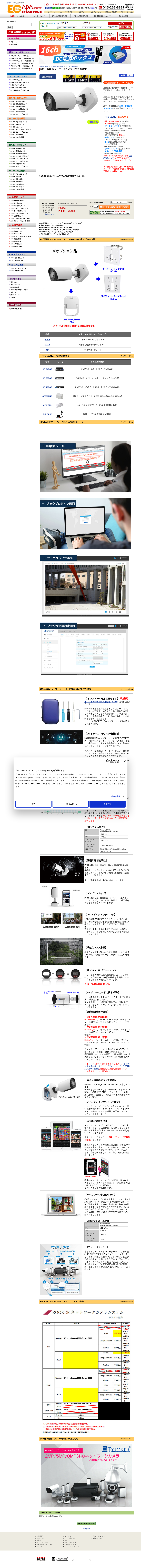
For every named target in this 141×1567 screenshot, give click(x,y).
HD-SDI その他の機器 (17, 137)
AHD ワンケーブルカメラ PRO (20, 218)
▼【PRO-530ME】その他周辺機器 (51, 225)
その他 (13, 297)
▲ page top (86, 1528)
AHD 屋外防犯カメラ (17, 203)
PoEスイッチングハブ (17, 85)
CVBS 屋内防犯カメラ (18, 260)
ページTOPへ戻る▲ (126, 239)
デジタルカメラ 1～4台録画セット (21, 56)
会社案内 (39, 1540)
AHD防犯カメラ (81, 16)
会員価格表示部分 (86, 186)
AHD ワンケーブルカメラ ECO (20, 221)
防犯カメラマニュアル (99, 1536)
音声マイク (14, 292)
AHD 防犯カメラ (16, 197)
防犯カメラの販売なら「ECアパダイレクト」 (25, 4)
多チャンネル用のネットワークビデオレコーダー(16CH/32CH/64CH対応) (107, 1066)
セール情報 (14, 38)
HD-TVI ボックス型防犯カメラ (20, 161)
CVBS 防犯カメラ (17, 254)
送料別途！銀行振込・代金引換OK (71, 8)
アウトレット (15, 42)
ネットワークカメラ (38, 16)
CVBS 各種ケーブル (17, 270)
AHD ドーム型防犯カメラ (18, 211)
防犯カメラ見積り (111, 12)
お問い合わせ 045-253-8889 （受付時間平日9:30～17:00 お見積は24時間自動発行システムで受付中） (116, 6)
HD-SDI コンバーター (17, 127)
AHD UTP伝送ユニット (18, 244)
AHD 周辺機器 (15, 225)
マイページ (51, 12)
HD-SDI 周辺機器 (17, 118)
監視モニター (15, 282)
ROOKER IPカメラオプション (20, 90)
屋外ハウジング (15, 284)
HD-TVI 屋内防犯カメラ (18, 148)
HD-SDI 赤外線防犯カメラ (19, 104)
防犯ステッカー (15, 295)
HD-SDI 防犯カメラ (18, 98)
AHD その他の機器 (16, 246)
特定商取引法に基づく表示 (44, 1544)
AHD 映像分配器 (16, 241)
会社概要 (81, 4)
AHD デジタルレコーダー (18, 228)
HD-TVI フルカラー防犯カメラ (20, 156)
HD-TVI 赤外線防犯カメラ (19, 153)
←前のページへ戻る (86, 1523)
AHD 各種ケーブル (16, 231)
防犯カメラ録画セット (19, 52)
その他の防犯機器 (123, 16)
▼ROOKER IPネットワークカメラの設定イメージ (56, 227)
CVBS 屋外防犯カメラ (18, 258)
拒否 (33, 804)
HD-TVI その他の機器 (17, 189)
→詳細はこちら (48, 214)
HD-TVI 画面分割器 (17, 179)
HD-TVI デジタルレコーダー (19, 174)
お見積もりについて (70, 1544)
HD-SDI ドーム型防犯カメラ (19, 109)
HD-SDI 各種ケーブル (17, 124)
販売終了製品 (15, 305)
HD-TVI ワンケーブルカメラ (19, 166)
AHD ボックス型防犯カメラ (19, 213)
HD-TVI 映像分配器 (17, 181)
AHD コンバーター (16, 234)
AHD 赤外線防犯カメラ (18, 206)
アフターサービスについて (72, 1546)
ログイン (81, 12)
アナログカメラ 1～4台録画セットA (22, 63)
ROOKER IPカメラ (17, 80)
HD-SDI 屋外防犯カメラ (18, 106)
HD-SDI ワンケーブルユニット (20, 132)
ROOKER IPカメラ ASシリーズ (20, 82)
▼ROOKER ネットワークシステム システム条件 (56, 232)
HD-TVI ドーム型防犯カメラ (19, 158)
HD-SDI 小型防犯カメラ (18, 111)
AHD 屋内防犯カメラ (17, 200)
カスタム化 (70, 804)
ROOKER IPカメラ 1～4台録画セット (22, 58)
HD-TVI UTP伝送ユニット (19, 184)
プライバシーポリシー (43, 1542)
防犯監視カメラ (44, 66)
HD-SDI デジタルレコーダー (19, 122)
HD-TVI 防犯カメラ (18, 145)
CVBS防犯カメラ (59, 16)
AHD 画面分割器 (16, 239)
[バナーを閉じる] (125, 761)
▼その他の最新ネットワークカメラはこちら (54, 234)
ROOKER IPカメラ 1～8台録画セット (22, 61)
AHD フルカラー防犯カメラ (19, 208)
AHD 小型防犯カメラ (17, 216)
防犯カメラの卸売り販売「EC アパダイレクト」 (47, 4)
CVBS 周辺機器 (16, 265)
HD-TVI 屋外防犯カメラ (18, 151)
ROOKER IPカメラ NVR (18, 87)
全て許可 (107, 804)
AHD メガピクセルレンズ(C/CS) (21, 236)
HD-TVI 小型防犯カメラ (18, 164)
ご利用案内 (55, 4)
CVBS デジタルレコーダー (19, 268)
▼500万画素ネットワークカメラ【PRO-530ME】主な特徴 (59, 230)
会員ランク (96, 12)
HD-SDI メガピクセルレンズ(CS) (21, 129)
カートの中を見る (66, 12)
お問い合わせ (92, 4)
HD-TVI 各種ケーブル (17, 176)
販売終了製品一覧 (16, 309)
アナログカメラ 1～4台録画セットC (22, 68)
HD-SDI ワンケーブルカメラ (19, 114)
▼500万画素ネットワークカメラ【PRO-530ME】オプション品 (60, 223)
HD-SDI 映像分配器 (17, 134)
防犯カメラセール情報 (17, 16)
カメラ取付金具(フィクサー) (19, 289)
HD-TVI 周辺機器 (17, 171)
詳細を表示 (115, 796)
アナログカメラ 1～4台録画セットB (22, 66)
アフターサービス (126, 12)
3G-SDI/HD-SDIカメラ (102, 16)
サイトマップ (41, 1546)
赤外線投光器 (15, 287)
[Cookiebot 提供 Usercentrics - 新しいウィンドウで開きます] (108, 761)
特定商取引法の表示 (68, 4)
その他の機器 (15, 279)
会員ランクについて (70, 1542)
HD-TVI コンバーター (17, 186)
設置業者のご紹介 (98, 1538)
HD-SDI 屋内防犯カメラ (18, 101)
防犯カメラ (10, 3)
